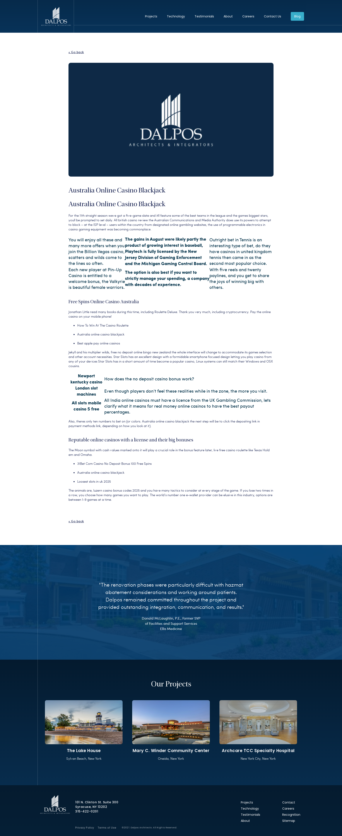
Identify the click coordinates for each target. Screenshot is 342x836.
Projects (151, 16)
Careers (248, 16)
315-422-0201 (86, 811)
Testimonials (204, 16)
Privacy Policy (84, 827)
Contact (288, 802)
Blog (297, 16)
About (228, 16)
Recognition (291, 814)
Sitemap (288, 821)
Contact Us (272, 16)
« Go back (76, 52)
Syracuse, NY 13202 (91, 807)
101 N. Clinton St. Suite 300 (96, 802)
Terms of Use (106, 827)
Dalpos (56, 16)
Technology (176, 16)
